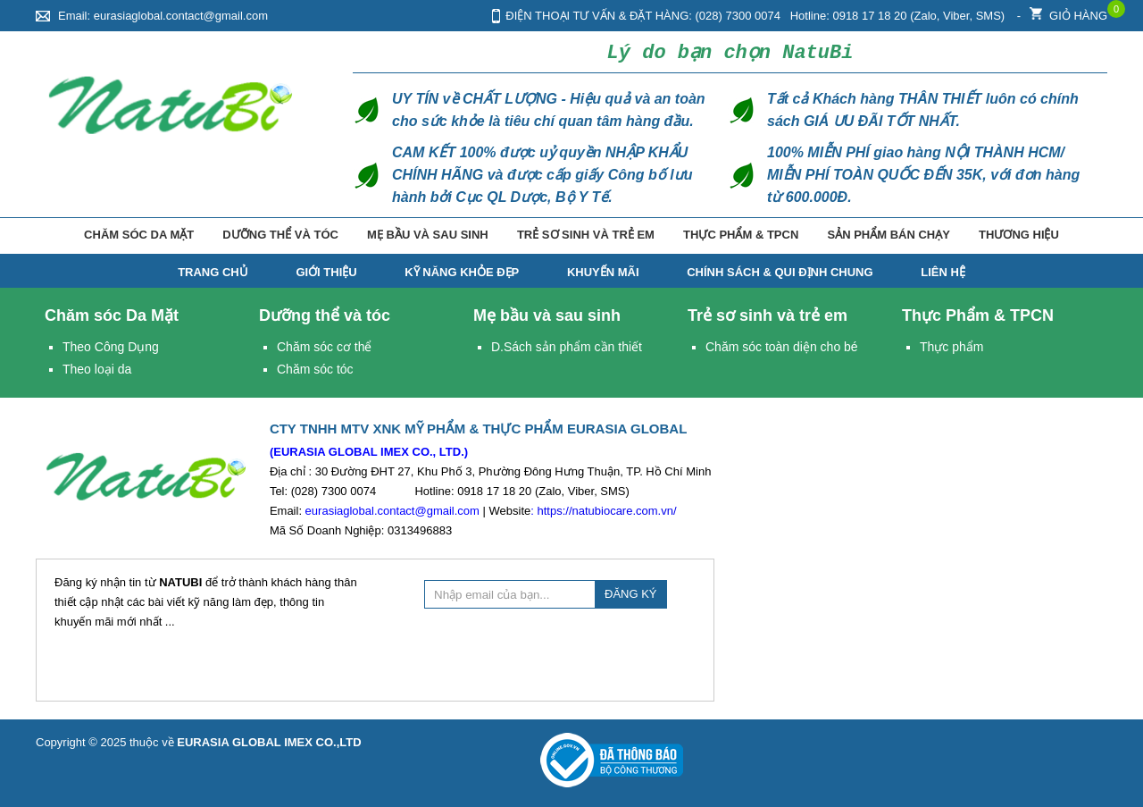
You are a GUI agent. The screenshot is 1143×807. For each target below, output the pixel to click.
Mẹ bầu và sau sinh (427, 234)
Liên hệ (943, 272)
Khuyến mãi (603, 272)
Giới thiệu (326, 272)
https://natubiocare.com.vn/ (606, 510)
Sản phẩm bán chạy (888, 234)
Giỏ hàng (1068, 11)
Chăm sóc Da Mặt (139, 234)
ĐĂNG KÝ (631, 594)
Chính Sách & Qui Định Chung (779, 272)
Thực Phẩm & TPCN (740, 234)
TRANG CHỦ (213, 272)
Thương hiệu (1019, 234)
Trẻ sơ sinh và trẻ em (586, 234)
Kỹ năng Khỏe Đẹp (462, 272)
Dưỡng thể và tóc (280, 234)
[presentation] (560, 652)
